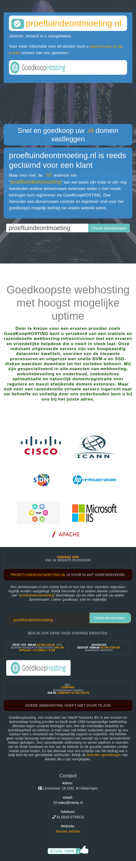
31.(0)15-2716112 (70, 817)
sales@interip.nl (70, 803)
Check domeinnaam (109, 618)
